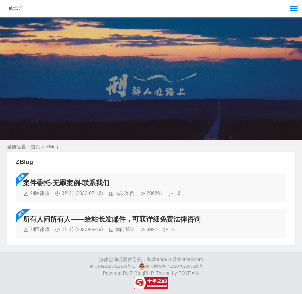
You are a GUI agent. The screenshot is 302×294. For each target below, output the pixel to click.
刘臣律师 (39, 193)
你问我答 (124, 229)
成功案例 (124, 193)
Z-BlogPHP (141, 273)
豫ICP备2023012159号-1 (112, 266)
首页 (35, 146)
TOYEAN (188, 273)
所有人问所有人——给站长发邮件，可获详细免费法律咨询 (112, 219)
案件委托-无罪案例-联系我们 (66, 183)
